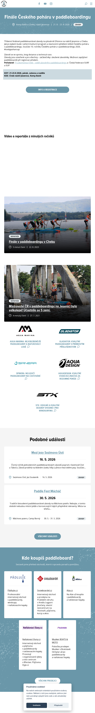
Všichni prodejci (48, 680)
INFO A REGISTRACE (47, 89)
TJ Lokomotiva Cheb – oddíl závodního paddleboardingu (41, 62)
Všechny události (47, 536)
